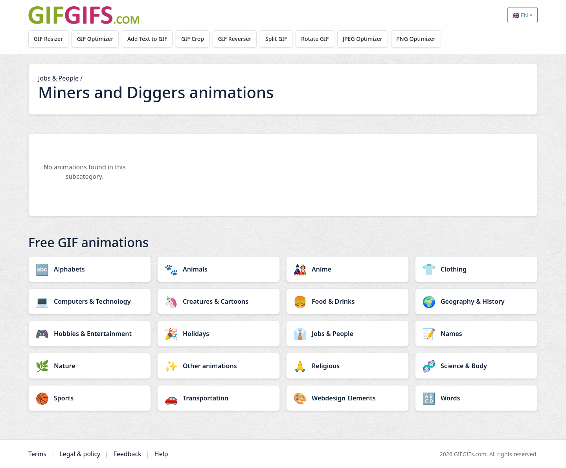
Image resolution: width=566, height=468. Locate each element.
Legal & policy (79, 454)
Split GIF (276, 38)
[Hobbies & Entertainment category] (90, 333)
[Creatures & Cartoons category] (218, 301)
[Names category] (476, 333)
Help (161, 454)
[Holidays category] (218, 333)
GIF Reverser (235, 38)
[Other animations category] (218, 365)
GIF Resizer (48, 38)
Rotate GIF (315, 38)
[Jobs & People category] (347, 333)
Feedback (127, 454)
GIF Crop (192, 38)
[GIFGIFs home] (83, 15)
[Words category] (476, 398)
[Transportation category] (218, 398)
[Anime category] (347, 269)
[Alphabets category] (90, 269)
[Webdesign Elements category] (347, 398)
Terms (37, 454)
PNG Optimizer (416, 38)
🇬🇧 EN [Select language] (520, 15)
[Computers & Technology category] (90, 301)
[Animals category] (218, 269)
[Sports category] (90, 398)
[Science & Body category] (476, 365)
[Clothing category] (476, 269)
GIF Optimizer (95, 38)
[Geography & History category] (476, 301)
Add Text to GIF (147, 38)
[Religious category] (347, 365)
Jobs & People (58, 78)
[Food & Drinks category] (347, 301)
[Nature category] (90, 365)
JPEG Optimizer (362, 38)
